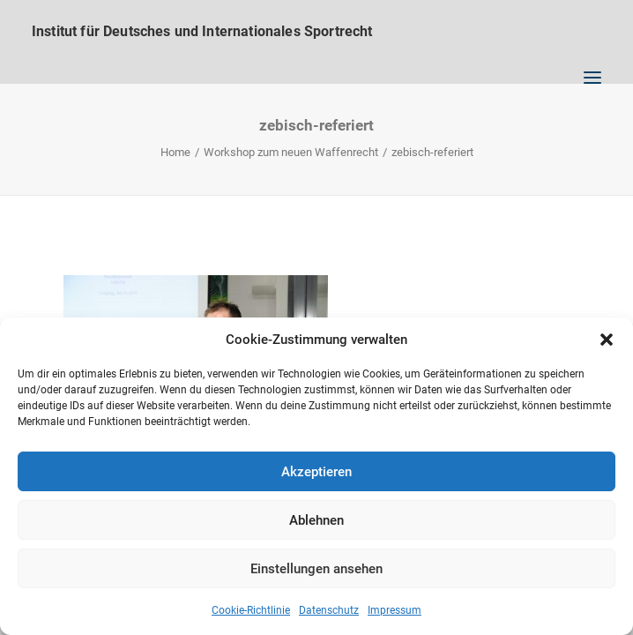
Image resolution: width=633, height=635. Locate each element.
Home (175, 152)
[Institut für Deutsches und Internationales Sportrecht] (316, 31)
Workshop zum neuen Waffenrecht (291, 152)
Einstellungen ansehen (316, 569)
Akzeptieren (316, 472)
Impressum (394, 610)
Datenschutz (329, 610)
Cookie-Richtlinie (251, 610)
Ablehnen (316, 520)
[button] (606, 339)
